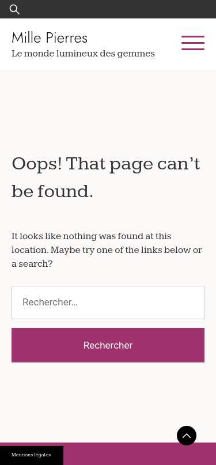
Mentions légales (31, 455)
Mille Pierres (50, 37)
